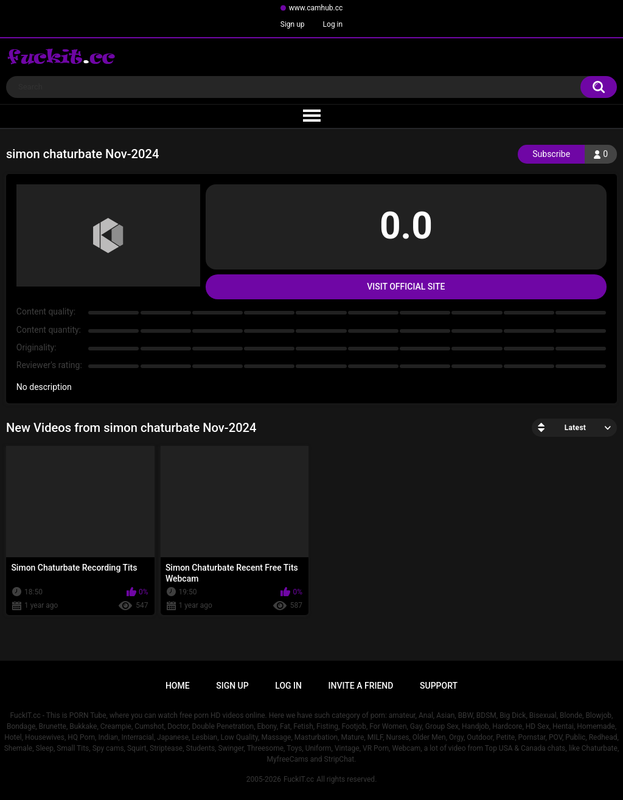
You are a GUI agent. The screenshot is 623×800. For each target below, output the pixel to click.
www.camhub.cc (316, 8)
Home (177, 685)
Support (439, 685)
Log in (333, 24)
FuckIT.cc (299, 779)
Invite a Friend (361, 685)
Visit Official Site (406, 286)
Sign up (292, 24)
